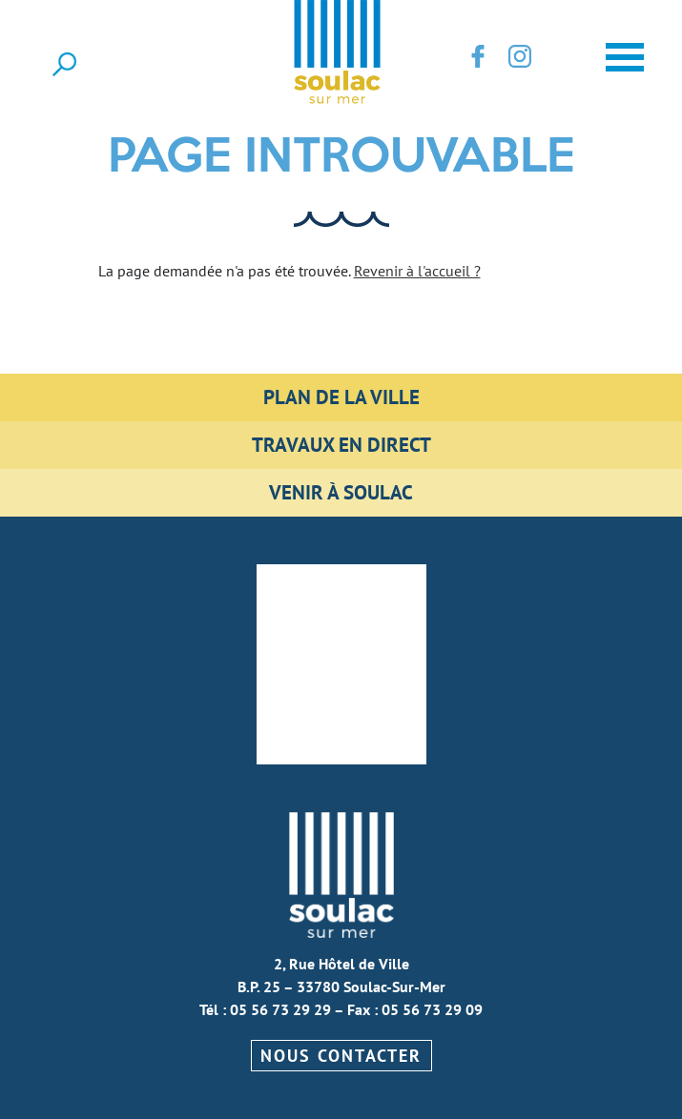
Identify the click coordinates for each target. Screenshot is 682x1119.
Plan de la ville (341, 397)
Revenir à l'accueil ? (417, 270)
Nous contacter (341, 1056)
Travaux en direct (341, 445)
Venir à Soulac (341, 492)
